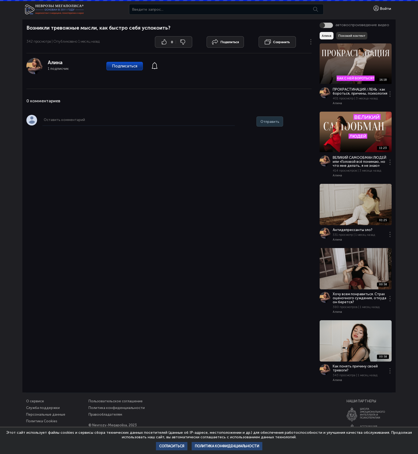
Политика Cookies (41, 421)
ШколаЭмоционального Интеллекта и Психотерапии (372, 413)
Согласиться (171, 446)
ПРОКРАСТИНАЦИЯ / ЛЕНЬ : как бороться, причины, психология (360, 91)
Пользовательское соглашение (116, 401)
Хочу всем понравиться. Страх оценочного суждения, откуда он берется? (359, 298)
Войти (382, 8)
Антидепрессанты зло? (352, 230)
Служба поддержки (43, 408)
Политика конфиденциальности (117, 408)
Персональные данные (45, 414)
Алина (55, 62)
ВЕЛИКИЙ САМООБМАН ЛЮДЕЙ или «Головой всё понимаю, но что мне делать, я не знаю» (359, 162)
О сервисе (35, 401)
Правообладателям (105, 414)
